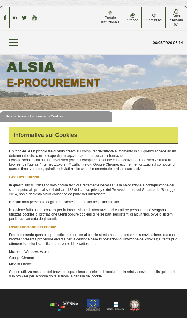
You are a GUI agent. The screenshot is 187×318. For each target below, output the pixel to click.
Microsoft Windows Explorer (31, 252)
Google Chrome (21, 258)
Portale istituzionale (110, 17)
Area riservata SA (176, 18)
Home (22, 116)
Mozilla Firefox (20, 264)
